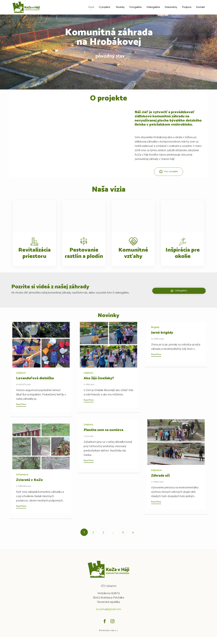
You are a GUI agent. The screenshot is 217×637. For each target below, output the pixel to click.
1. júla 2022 (88, 436)
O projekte (104, 7)
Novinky (120, 7)
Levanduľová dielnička (35, 378)
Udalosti (21, 373)
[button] (168, 171)
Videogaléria (153, 7)
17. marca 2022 (157, 481)
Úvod (91, 7)
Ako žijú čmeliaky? (99, 378)
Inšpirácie (156, 470)
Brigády (155, 327)
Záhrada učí (160, 476)
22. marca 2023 (157, 338)
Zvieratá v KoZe (29, 480)
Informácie (22, 474)
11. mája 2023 (89, 384)
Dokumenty (171, 7)
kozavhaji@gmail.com (108, 609)
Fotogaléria (135, 7)
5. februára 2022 (23, 486)
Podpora (186, 7)
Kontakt (200, 7)
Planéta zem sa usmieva (103, 430)
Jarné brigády (162, 333)
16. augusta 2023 (23, 384)
